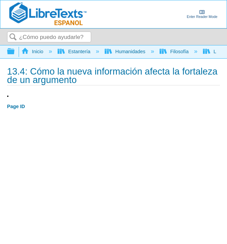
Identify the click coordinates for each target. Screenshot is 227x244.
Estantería (75, 51)
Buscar (13, 37)
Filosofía (175, 51)
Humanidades (126, 51)
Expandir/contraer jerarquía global (15, 51)
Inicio (33, 51)
